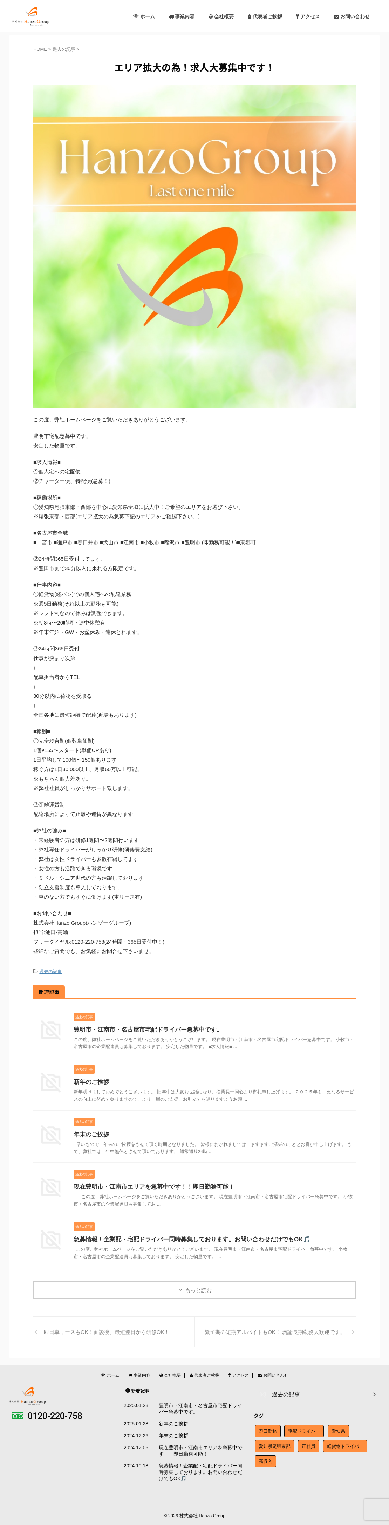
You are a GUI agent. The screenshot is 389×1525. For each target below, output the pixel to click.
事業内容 (182, 16)
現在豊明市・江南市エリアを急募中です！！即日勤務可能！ (149, 1186)
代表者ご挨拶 (265, 16)
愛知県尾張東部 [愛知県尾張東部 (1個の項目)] (275, 1444)
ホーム (144, 16)
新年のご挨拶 (90, 1081)
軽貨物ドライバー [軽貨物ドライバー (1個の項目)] (345, 1444)
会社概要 (221, 16)
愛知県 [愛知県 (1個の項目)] (338, 1429)
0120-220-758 (47, 1415)
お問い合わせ (352, 16)
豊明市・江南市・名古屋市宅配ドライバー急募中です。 (144, 1029)
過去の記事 (50, 971)
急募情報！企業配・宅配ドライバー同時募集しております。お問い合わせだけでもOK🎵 (185, 1238)
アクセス (308, 16)
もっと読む (198, 1289)
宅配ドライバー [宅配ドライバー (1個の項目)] (304, 1429)
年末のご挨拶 (93, 1133)
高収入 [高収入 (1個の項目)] (265, 1459)
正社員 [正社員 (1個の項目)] (308, 1444)
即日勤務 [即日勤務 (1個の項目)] (268, 1429)
